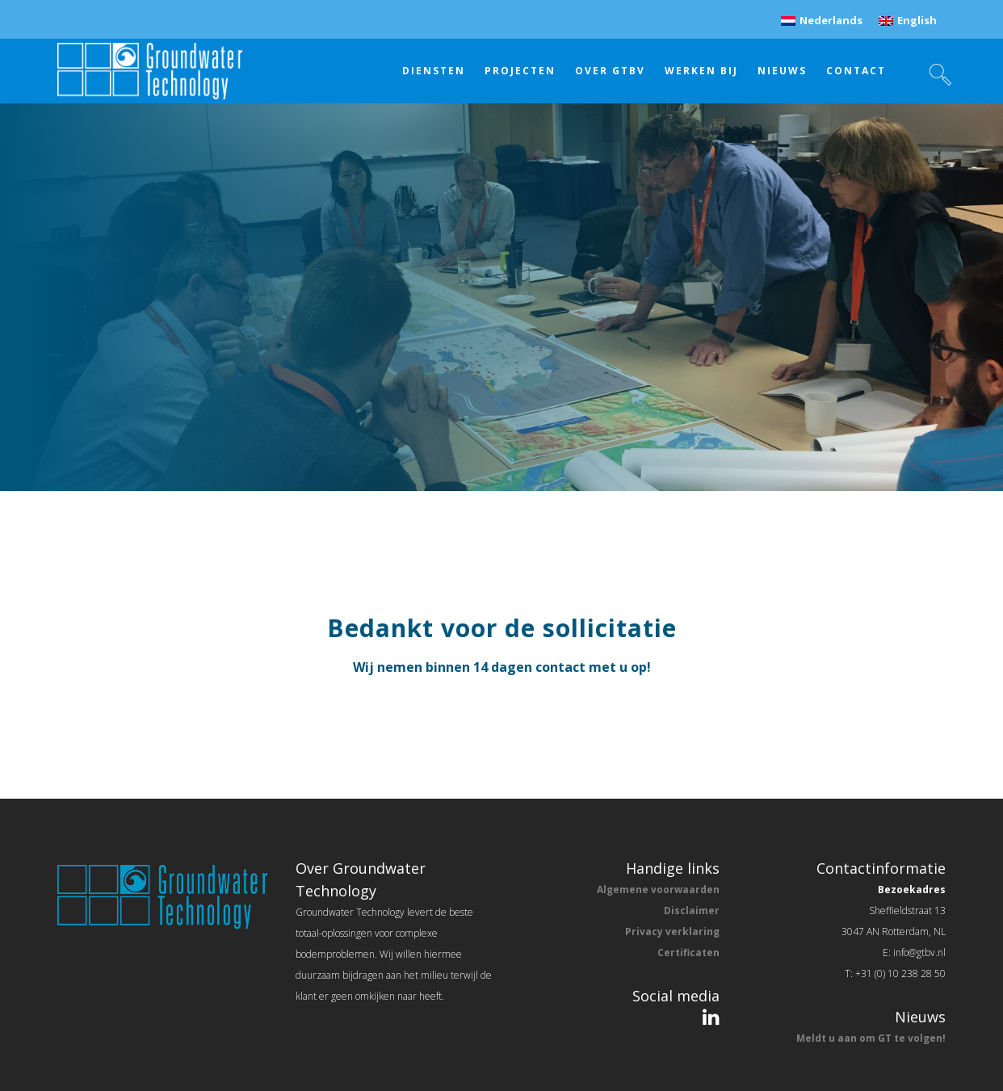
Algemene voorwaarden (658, 889)
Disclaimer (692, 910)
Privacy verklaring (672, 931)
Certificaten (688, 952)
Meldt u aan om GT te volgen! (871, 1038)
